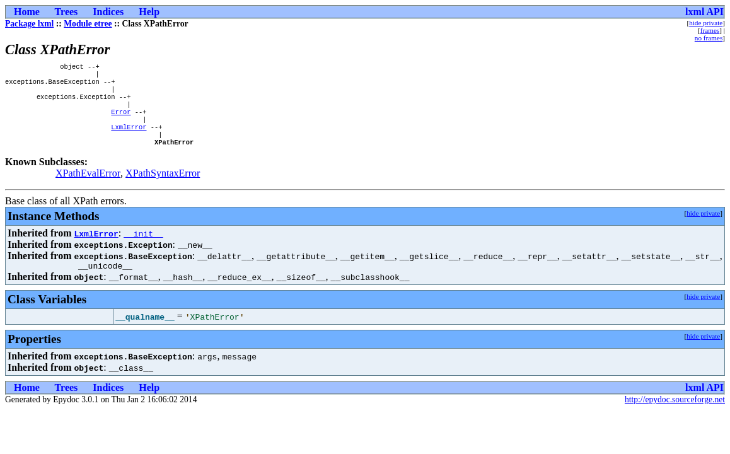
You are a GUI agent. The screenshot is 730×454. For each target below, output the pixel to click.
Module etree (88, 23)
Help (149, 11)
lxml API (704, 11)
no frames (708, 38)
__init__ (143, 247)
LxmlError (128, 138)
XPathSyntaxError (162, 187)
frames (709, 30)
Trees (66, 11)
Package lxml (29, 23)
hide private (705, 22)
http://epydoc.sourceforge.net (675, 415)
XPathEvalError (87, 187)
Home (27, 11)
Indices (108, 11)
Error (120, 120)
